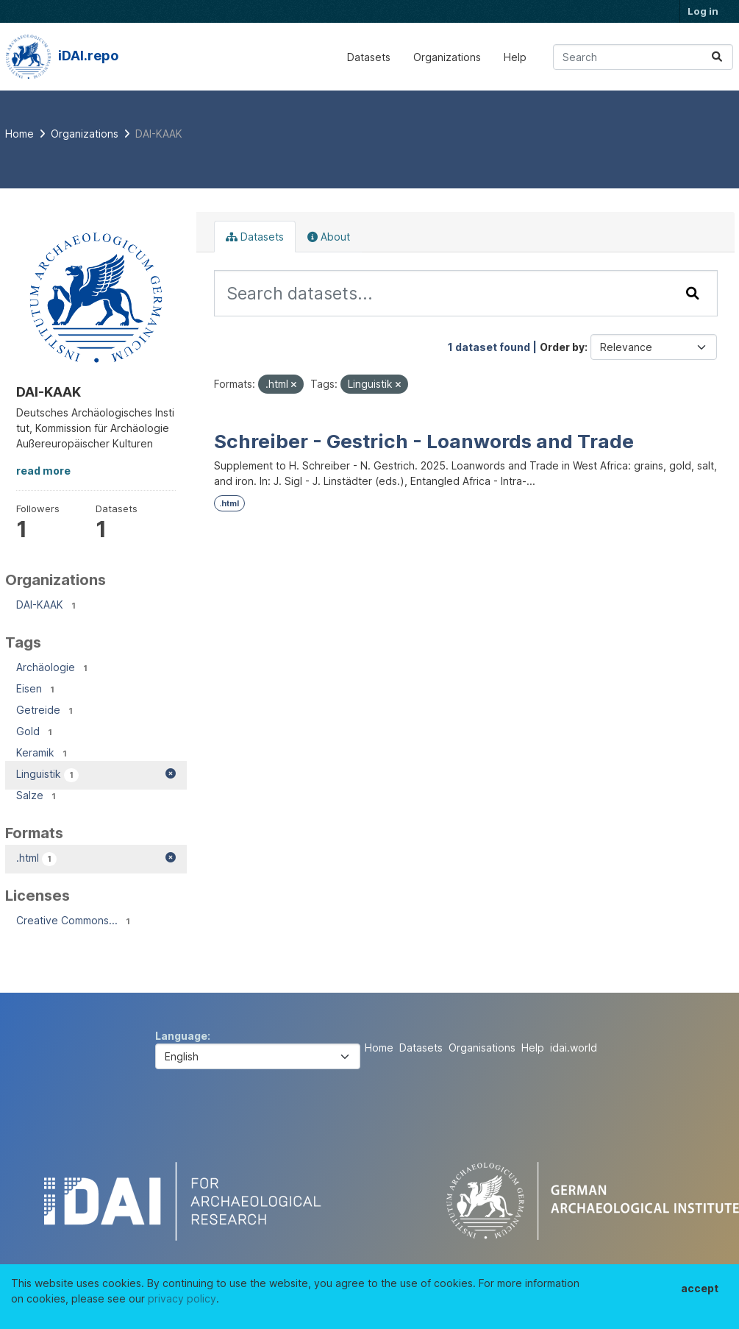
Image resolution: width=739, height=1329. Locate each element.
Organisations (482, 1047)
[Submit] (717, 57)
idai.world (573, 1047)
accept (699, 1288)
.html (229, 503)
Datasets (368, 57)
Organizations (447, 57)
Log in (703, 11)
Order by (562, 347)
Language (181, 1035)
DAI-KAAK (158, 133)
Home (379, 1047)
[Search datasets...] (643, 57)
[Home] (19, 133)
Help (515, 57)
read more (43, 470)
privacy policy (182, 1298)
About (328, 236)
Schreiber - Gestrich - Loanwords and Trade (424, 441)
